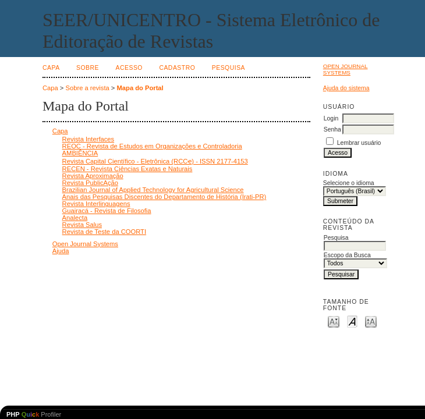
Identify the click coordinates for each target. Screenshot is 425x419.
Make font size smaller (333, 321)
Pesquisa (228, 68)
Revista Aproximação (92, 175)
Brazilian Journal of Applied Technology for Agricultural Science (153, 189)
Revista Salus (82, 224)
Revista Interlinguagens (96, 203)
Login (331, 118)
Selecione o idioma (348, 183)
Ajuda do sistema (346, 88)
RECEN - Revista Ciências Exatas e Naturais (127, 168)
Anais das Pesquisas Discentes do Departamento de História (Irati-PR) (164, 196)
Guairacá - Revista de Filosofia (106, 210)
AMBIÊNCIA (80, 153)
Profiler (33, 414)
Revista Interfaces (88, 139)
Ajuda (60, 250)
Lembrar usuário (359, 143)
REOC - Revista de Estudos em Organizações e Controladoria (152, 146)
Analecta (75, 217)
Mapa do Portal (140, 87)
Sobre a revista (87, 87)
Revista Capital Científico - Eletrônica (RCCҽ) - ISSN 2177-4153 (155, 161)
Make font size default (352, 321)
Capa (51, 68)
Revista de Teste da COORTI (104, 231)
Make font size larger (371, 321)
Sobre (87, 68)
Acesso (129, 68)
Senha (332, 129)
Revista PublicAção (90, 182)
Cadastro (177, 68)
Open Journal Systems (345, 69)
